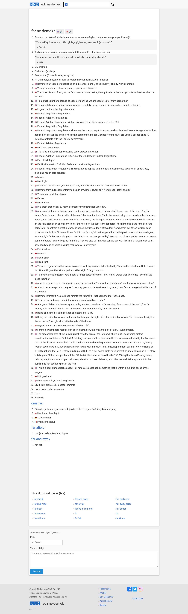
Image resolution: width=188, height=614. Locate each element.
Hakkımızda (105, 589)
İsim (32, 537)
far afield (37, 427)
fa (76, 513)
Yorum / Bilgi (37, 548)
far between (40, 513)
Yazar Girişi (137, 598)
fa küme (120, 518)
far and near (122, 499)
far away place (123, 503)
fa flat (78, 518)
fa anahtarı (39, 518)
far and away (40, 439)
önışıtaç (37, 403)
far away (79, 503)
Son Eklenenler (106, 597)
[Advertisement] (94, 17)
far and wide (40, 503)
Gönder (37, 571)
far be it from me (83, 508)
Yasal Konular (106, 601)
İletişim (103, 605)
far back (38, 508)
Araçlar (103, 593)
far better (121, 508)
